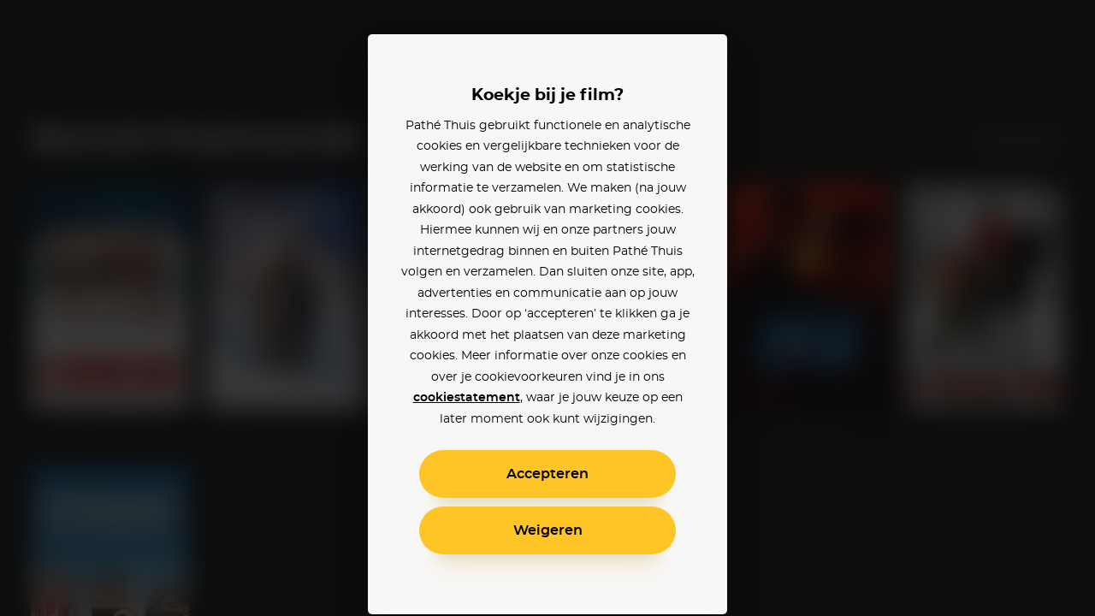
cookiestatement (466, 398)
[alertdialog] (547, 308)
